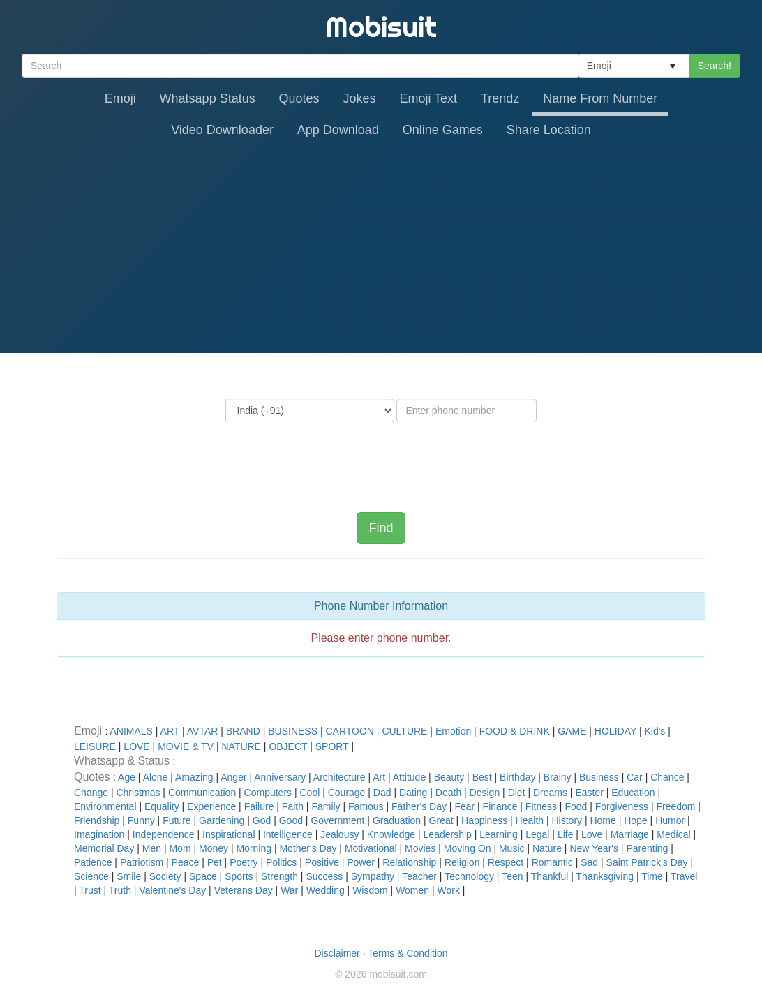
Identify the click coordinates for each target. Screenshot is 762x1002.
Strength (279, 876)
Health (530, 820)
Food (576, 806)
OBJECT (288, 746)
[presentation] (381, 456)
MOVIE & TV (186, 746)
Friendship (96, 820)
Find (380, 528)
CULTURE (404, 731)
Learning (498, 834)
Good (291, 820)
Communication (202, 792)
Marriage (630, 834)
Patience (93, 862)
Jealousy (339, 834)
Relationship (409, 862)
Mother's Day (307, 848)
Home (602, 820)
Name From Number (600, 98)
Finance (500, 806)
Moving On (467, 848)
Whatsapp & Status (123, 761)
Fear (464, 806)
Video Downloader (222, 130)
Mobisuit (381, 27)
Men (151, 848)
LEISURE (95, 746)
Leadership (448, 834)
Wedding (325, 890)
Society (165, 876)
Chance (667, 777)
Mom (179, 848)
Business (599, 777)
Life (566, 834)
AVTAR (202, 731)
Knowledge (391, 834)
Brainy (558, 777)
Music (512, 848)
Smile (129, 876)
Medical (673, 834)
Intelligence (288, 834)
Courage (347, 792)
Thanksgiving (605, 876)
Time (652, 876)
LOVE (136, 746)
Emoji (120, 98)
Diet (516, 792)
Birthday (517, 777)
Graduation (397, 820)
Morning (253, 848)
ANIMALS (131, 731)
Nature (547, 848)
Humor (670, 820)
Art (379, 777)
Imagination (99, 834)
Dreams (550, 792)
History (566, 820)
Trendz (500, 98)
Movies (420, 848)
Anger (233, 777)
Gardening (221, 820)
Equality (161, 806)
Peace (186, 862)
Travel (684, 876)
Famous (366, 806)
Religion (462, 862)
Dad (382, 792)
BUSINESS (293, 731)
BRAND (243, 731)
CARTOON (349, 731)
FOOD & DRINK (514, 731)
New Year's (593, 848)
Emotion (453, 731)
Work (449, 890)
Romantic (552, 862)
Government (337, 820)
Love (591, 834)
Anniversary (280, 777)
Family (325, 806)
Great (441, 820)
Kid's (654, 731)
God (262, 820)
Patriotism (141, 862)
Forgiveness (621, 806)
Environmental (105, 806)
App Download (338, 130)
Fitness (541, 806)
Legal (537, 834)
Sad (589, 862)
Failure (259, 806)
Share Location (549, 130)
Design (485, 792)
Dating (413, 792)
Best (482, 777)
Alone (155, 777)
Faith (293, 806)
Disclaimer (336, 953)
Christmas (138, 792)
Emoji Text (428, 98)
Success (324, 876)
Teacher (419, 876)
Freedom (675, 806)
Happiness (484, 820)
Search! (714, 65)
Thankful (550, 876)
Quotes (299, 98)
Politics (281, 862)
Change (91, 792)
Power (361, 862)
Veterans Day (243, 890)
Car (635, 777)
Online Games (443, 130)
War (289, 890)
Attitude (409, 777)
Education (633, 792)
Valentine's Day (172, 890)
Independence (164, 834)
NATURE (241, 746)
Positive (322, 862)
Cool (309, 792)
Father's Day (419, 806)
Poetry (243, 862)
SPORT (332, 746)
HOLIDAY (615, 731)
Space (203, 876)
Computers (268, 792)
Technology (469, 876)
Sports (239, 876)
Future (176, 820)
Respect (505, 862)
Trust (89, 890)
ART (170, 731)
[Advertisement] (381, 248)
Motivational (371, 848)
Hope (635, 820)
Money (213, 848)
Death (448, 792)
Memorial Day (104, 848)
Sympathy (372, 876)
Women (412, 890)
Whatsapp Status (207, 98)
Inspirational (228, 834)
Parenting (647, 848)
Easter (589, 792)
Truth (120, 890)
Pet (214, 862)
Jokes (359, 98)
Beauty (449, 777)
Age (126, 777)
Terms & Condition (407, 953)
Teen (512, 876)
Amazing (194, 777)
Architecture (339, 777)
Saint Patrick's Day (647, 862)
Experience (211, 806)
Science (91, 876)
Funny (141, 820)
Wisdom (370, 890)
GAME (572, 731)
